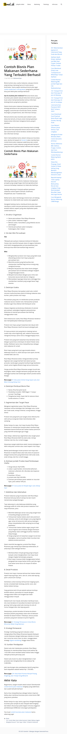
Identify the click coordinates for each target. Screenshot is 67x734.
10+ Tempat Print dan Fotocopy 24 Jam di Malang (57, 93)
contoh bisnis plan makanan (13, 687)
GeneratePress (43, 731)
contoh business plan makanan (21, 712)
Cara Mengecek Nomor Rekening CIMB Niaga (56, 199)
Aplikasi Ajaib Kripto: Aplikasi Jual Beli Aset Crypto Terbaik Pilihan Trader (56, 61)
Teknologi (46, 4)
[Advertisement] (33, 21)
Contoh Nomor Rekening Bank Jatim (56, 157)
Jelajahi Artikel (20, 4)
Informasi (54, 4)
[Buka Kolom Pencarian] (61, 4)
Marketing (37, 4)
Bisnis (29, 4)
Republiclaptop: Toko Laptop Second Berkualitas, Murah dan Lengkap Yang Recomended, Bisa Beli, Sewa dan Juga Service (56, 185)
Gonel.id (24, 140)
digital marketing (15, 640)
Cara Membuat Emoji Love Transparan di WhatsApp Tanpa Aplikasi (57, 72)
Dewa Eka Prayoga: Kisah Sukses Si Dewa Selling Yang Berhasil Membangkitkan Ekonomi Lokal (56, 168)
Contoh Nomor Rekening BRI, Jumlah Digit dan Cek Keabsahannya (56, 84)
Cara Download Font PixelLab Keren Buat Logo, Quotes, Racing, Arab (56, 118)
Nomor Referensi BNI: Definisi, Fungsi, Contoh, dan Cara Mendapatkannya (57, 148)
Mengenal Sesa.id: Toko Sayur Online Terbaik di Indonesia (22, 722)
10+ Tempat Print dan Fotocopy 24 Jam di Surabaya (57, 100)
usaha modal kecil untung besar (14, 89)
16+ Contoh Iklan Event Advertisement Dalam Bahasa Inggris (23, 720)
